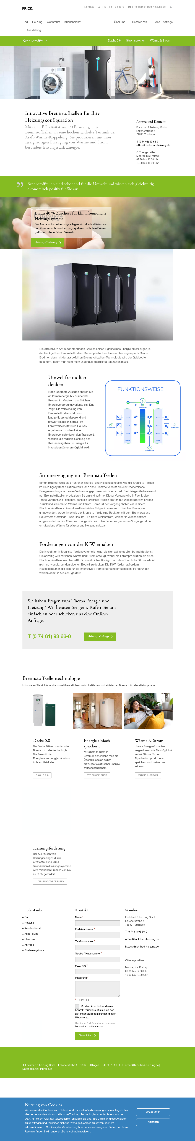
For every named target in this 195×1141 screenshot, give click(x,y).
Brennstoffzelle (35, 41)
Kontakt (89, 7)
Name (78, 929)
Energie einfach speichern (97, 743)
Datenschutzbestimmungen (89, 1038)
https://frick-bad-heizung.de (142, 958)
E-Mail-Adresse (84, 941)
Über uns (119, 22)
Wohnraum (53, 22)
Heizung (37, 22)
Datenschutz (30, 1080)
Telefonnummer (84, 953)
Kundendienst (72, 22)
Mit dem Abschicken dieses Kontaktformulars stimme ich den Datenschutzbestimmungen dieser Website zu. (95, 1023)
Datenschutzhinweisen (75, 1135)
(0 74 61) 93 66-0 (51, 637)
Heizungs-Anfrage (98, 637)
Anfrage (168, 22)
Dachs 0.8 (114, 41)
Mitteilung (81, 989)
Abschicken (85, 1047)
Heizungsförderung (46, 242)
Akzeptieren (153, 1115)
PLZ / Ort (80, 977)
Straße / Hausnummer (88, 965)
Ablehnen (153, 1125)
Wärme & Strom (160, 41)
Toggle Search (171, 7)
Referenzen (139, 22)
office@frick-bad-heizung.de (149, 7)
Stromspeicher (135, 41)
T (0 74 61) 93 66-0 (113, 7)
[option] (97, 72)
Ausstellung (34, 30)
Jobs (157, 22)
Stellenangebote (34, 962)
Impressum (46, 1080)
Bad (25, 22)
